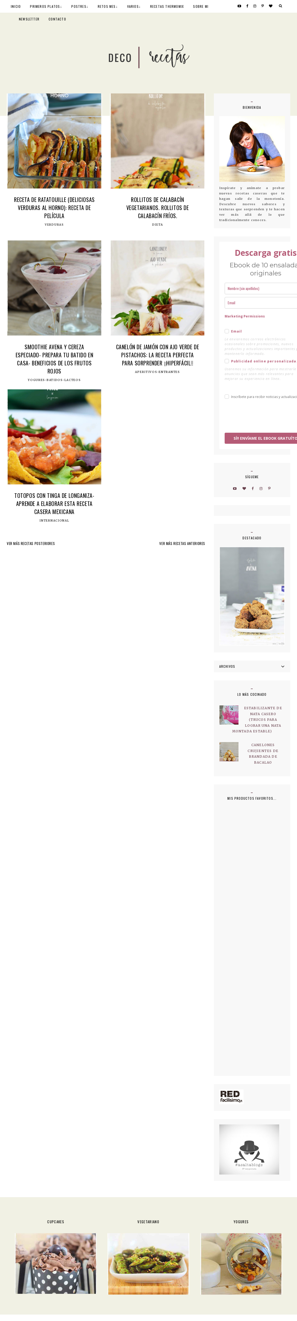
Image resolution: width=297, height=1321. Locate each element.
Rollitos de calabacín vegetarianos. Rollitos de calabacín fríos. (157, 207)
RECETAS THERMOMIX (167, 6)
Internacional (54, 521)
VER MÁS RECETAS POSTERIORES (31, 543)
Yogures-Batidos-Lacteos (54, 380)
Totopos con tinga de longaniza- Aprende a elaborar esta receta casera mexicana (54, 503)
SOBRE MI (200, 6)
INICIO (16, 6)
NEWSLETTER (29, 19)
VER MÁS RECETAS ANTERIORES (182, 543)
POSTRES (78, 6)
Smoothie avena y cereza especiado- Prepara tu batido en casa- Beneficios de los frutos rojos (54, 359)
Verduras (54, 225)
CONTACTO (57, 19)
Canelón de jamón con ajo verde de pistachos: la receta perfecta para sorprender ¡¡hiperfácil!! (157, 355)
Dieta (157, 225)
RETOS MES (107, 6)
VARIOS (133, 6)
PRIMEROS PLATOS (45, 6)
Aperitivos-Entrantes (157, 372)
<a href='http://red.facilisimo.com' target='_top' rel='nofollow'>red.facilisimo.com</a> (231, 1096)
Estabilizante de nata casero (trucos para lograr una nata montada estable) (257, 719)
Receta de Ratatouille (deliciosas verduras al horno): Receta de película (54, 207)
